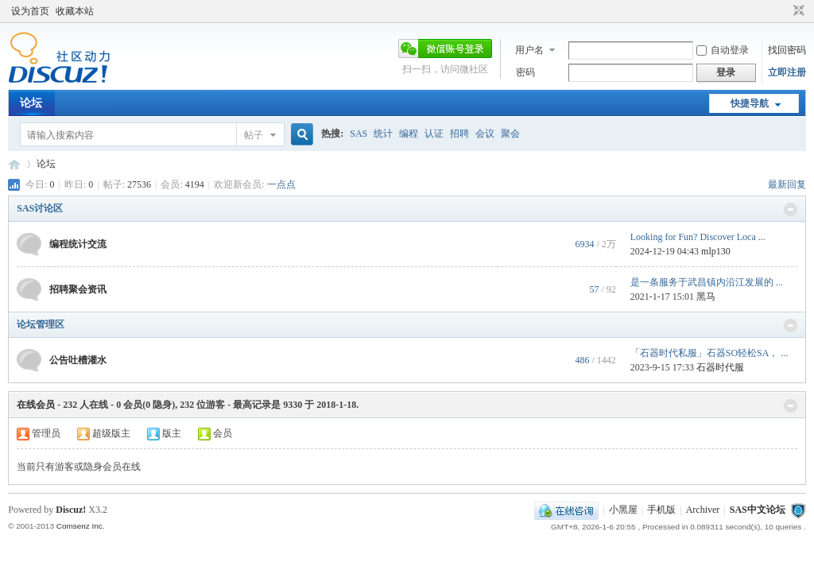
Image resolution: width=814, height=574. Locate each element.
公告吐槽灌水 (78, 360)
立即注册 (787, 72)
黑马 (705, 296)
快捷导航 (750, 103)
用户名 (529, 50)
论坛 (31, 103)
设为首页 (30, 11)
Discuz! (71, 509)
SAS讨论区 (40, 208)
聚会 (510, 133)
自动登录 (722, 50)
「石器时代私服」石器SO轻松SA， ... (709, 353)
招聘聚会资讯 (78, 289)
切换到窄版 (797, 11)
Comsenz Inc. (80, 526)
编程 (408, 133)
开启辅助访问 (784, 11)
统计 (383, 133)
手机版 (661, 510)
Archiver (703, 510)
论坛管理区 (40, 324)
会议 (484, 133)
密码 (525, 72)
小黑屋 (623, 510)
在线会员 (36, 404)
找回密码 (787, 50)
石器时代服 (720, 367)
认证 (434, 133)
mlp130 (716, 251)
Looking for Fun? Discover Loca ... (698, 236)
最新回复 (787, 184)
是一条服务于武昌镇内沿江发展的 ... (706, 282)
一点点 (281, 184)
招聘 (459, 133)
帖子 (253, 135)
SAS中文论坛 (14, 164)
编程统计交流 (78, 244)
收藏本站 (75, 11)
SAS (358, 133)
